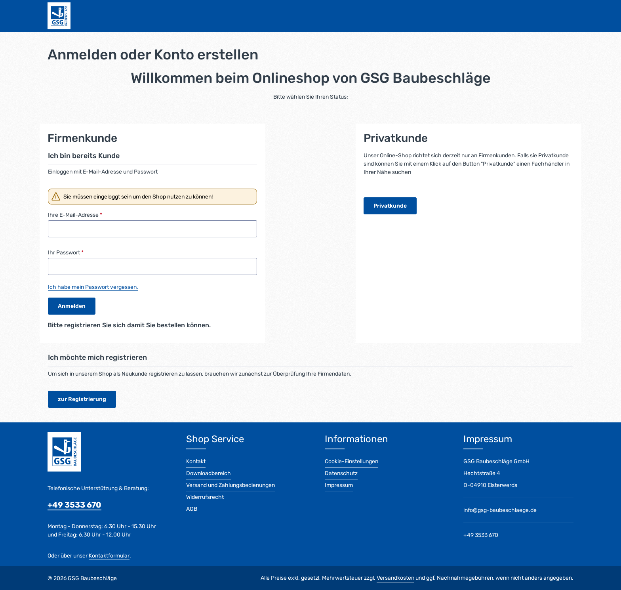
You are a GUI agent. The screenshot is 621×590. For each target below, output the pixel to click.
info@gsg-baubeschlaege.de (500, 510)
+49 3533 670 (74, 505)
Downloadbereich (208, 473)
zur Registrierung (82, 399)
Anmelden (72, 306)
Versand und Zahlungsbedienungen (230, 485)
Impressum (339, 485)
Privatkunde (390, 205)
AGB (191, 509)
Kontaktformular (109, 555)
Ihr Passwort (66, 253)
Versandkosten (395, 578)
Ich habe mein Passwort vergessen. (93, 287)
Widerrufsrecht (205, 497)
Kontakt (196, 461)
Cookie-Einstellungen (351, 461)
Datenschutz (341, 473)
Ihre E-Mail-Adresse (75, 215)
